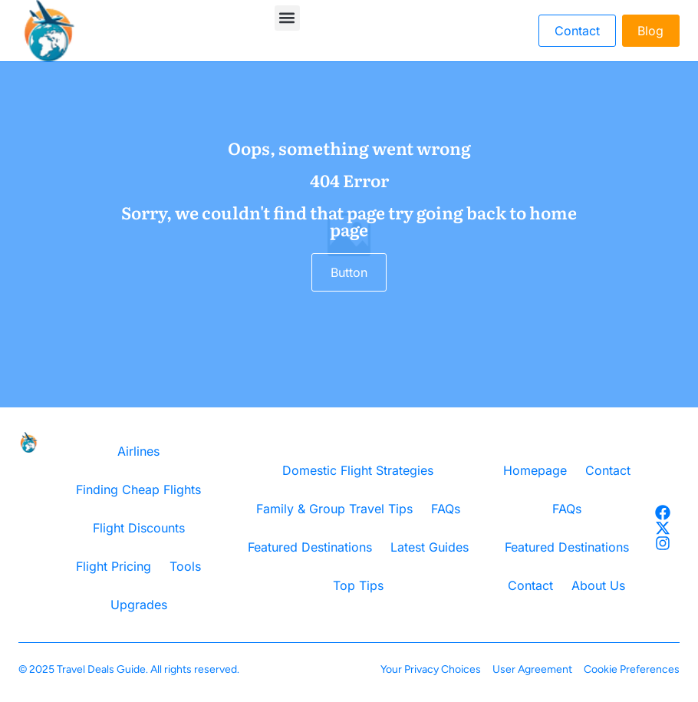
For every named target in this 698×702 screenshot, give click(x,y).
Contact (608, 470)
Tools (185, 566)
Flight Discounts (139, 528)
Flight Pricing (113, 566)
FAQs (445, 508)
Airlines (138, 451)
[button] (287, 18)
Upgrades (138, 604)
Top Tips (358, 585)
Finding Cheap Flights (138, 489)
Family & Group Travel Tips (334, 508)
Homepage (535, 470)
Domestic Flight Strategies (357, 470)
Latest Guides (429, 547)
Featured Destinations (310, 547)
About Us (598, 585)
